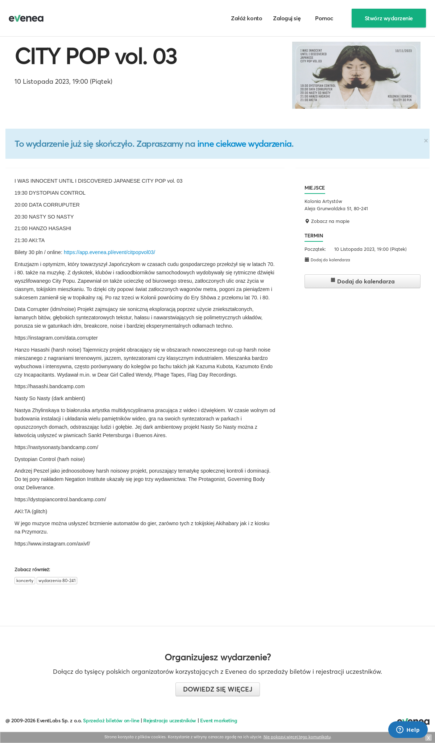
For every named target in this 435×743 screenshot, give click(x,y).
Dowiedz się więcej (217, 689)
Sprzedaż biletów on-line (111, 720)
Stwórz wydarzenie (389, 18)
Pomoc (324, 18)
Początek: (315, 249)
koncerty (24, 580)
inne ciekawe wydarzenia (244, 143)
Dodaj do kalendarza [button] (327, 259)
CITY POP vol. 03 (95, 56)
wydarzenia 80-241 (56, 580)
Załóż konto (246, 18)
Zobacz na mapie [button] (326, 221)
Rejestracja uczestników (169, 720)
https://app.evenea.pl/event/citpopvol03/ (109, 252)
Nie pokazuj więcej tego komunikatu (297, 736)
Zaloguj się (287, 18)
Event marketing (218, 720)
